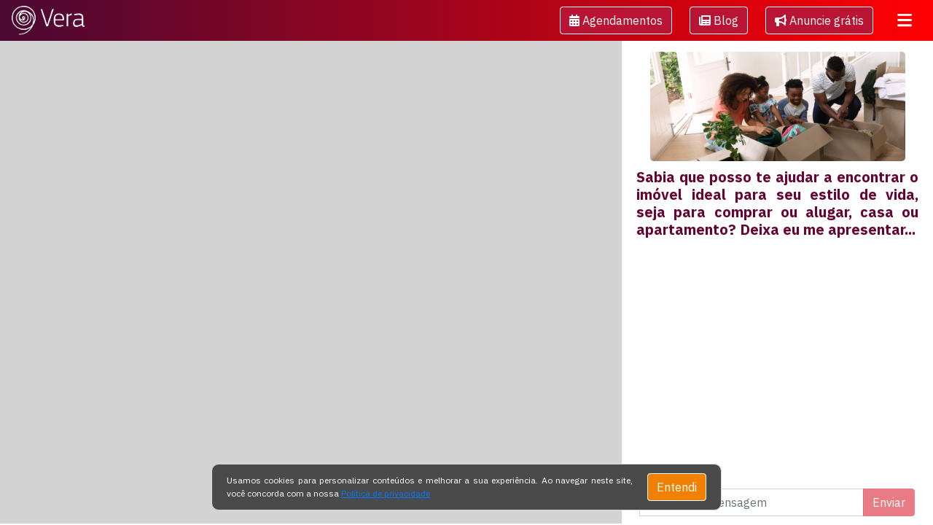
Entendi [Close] (677, 487)
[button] (616, 20)
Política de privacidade (385, 493)
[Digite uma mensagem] (751, 502)
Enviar (889, 502)
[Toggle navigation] (904, 20)
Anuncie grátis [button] (819, 20)
